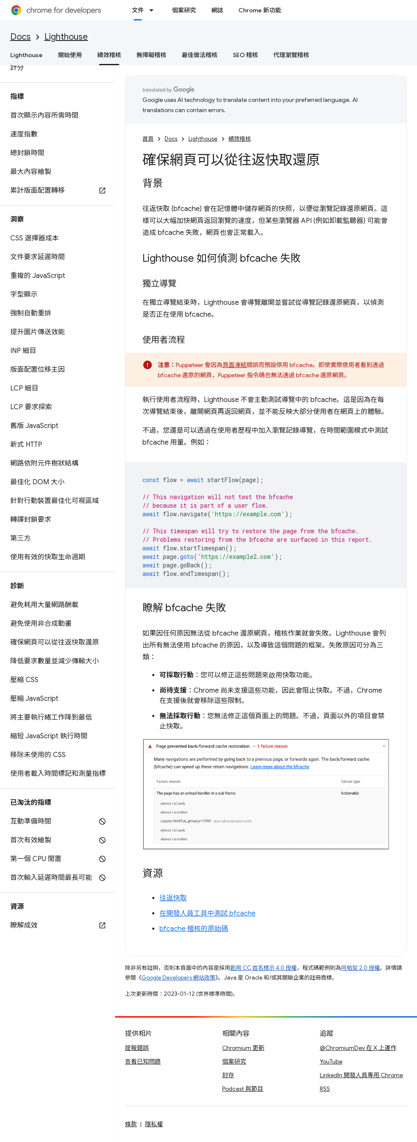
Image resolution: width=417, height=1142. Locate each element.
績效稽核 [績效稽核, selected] (109, 55)
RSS (325, 1089)
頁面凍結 (234, 365)
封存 (228, 1075)
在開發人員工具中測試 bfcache (207, 913)
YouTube (331, 1061)
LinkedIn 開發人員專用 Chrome (361, 1075)
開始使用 (70, 55)
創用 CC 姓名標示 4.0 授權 (263, 967)
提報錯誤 (137, 1048)
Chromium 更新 (243, 1048)
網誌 (217, 10)
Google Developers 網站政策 (178, 977)
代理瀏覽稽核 (291, 55)
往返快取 (173, 898)
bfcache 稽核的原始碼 (193, 929)
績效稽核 (240, 138)
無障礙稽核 (151, 55)
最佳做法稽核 (199, 55)
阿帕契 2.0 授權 (360, 967)
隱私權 (154, 1124)
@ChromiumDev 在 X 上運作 (358, 1048)
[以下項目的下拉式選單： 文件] (154, 10)
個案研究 (184, 10)
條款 (131, 1124)
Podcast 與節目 (242, 1089)
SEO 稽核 (245, 55)
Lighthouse (66, 37)
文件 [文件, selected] (138, 10)
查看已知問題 (143, 1061)
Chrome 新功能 (259, 10)
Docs (20, 37)
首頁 (147, 138)
